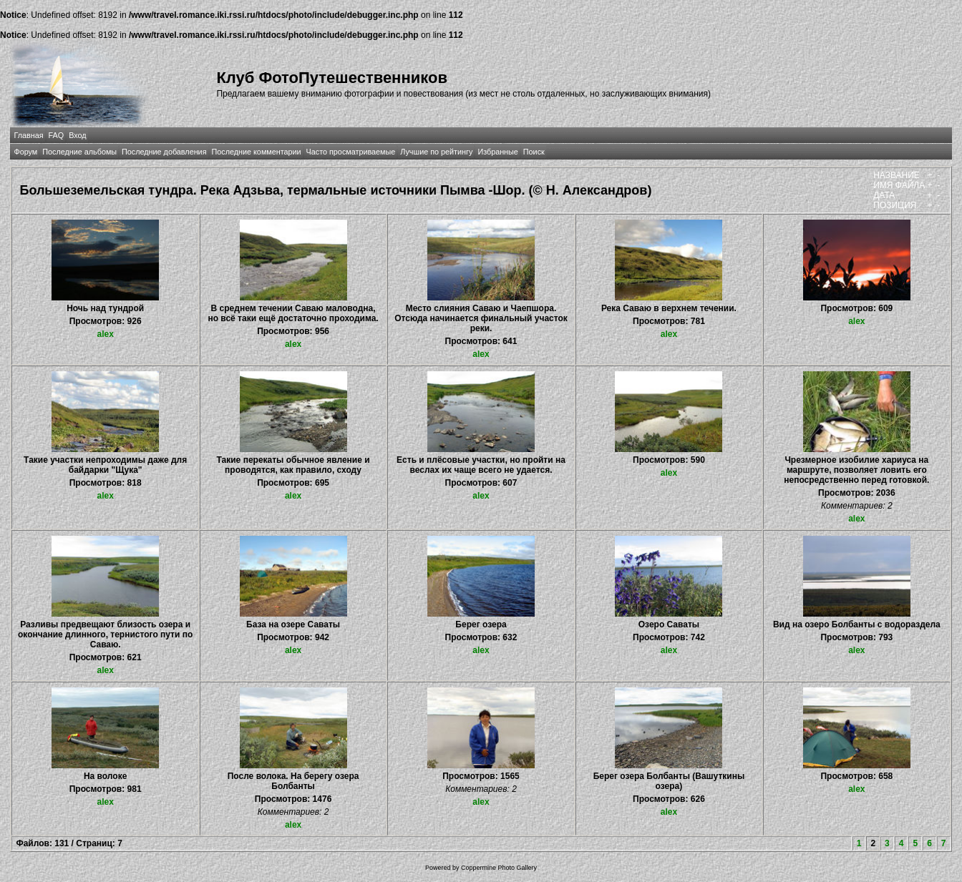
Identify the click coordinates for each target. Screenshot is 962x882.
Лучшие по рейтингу (436, 151)
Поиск (534, 151)
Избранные (497, 151)
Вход (77, 135)
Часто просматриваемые (351, 151)
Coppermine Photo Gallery (499, 867)
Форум (25, 151)
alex (105, 334)
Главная (28, 135)
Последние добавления (164, 151)
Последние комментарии (256, 151)
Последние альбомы (79, 151)
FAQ (56, 135)
